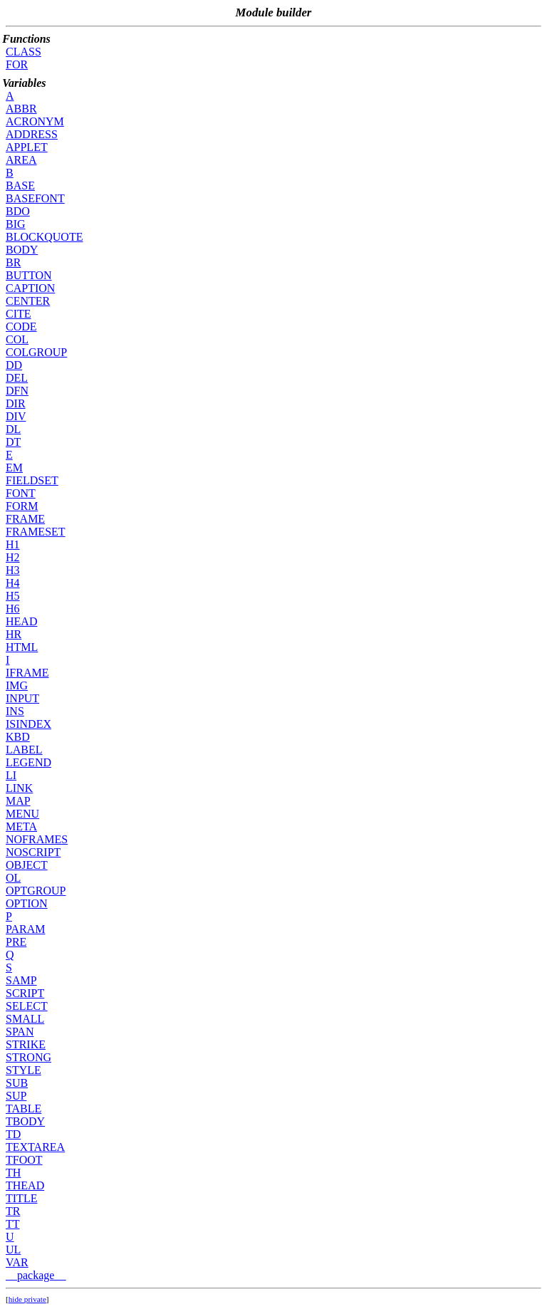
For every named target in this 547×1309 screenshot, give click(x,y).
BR (13, 262)
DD (14, 365)
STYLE (23, 1070)
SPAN (19, 1032)
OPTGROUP (36, 891)
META (21, 826)
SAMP (21, 980)
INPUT (22, 698)
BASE (20, 185)
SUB (17, 1083)
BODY (22, 250)
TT (13, 1224)
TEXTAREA (35, 1147)
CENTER (28, 301)
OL (13, 878)
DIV (16, 416)
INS (15, 711)
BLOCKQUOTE (44, 237)
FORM (22, 506)
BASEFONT (35, 198)
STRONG (28, 1057)
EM (14, 467)
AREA (21, 160)
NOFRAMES (37, 839)
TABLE (23, 1108)
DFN (17, 391)
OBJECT (27, 865)
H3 (13, 570)
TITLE (21, 1198)
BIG (16, 224)
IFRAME (27, 673)
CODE (21, 326)
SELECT (27, 1006)
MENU (22, 814)
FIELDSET (32, 480)
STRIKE (26, 1044)
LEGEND (28, 762)
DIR (16, 403)
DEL (17, 378)
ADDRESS (32, 134)
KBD (18, 737)
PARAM (25, 929)
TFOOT (24, 1160)
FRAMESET (36, 532)
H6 (13, 609)
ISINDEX (28, 724)
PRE (16, 942)
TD (13, 1134)
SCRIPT (25, 993)
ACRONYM (35, 121)
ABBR (21, 109)
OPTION (27, 903)
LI (11, 775)
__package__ (36, 1275)
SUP (16, 1096)
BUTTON (29, 275)
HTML (22, 647)
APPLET (27, 147)
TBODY (25, 1121)
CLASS (23, 52)
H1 (13, 544)
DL (13, 429)
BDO (18, 211)
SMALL (25, 1019)
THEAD (25, 1185)
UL (13, 1249)
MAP (18, 801)
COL (17, 339)
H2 (13, 557)
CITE (18, 314)
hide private (27, 1299)
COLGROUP (36, 352)
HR (13, 634)
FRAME (25, 519)
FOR (17, 64)
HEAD (21, 621)
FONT (21, 493)
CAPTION (30, 288)
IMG (17, 685)
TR (13, 1211)
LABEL (24, 750)
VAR (17, 1262)
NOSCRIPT (33, 852)
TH (13, 1173)
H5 (13, 596)
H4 (13, 583)
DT (13, 442)
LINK (19, 788)
